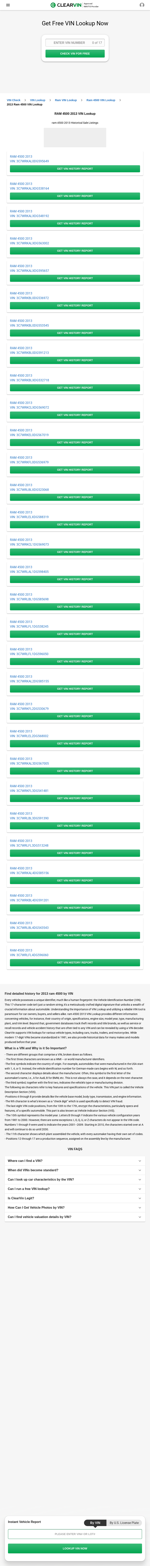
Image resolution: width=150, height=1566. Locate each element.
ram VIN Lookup (66, 100)
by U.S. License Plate (124, 1523)
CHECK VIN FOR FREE (75, 53)
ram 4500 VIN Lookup (101, 100)
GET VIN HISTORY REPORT (75, 168)
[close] (8, 5)
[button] (75, 1161)
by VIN (95, 1522)
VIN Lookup (37, 100)
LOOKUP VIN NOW (75, 1548)
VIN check (13, 100)
